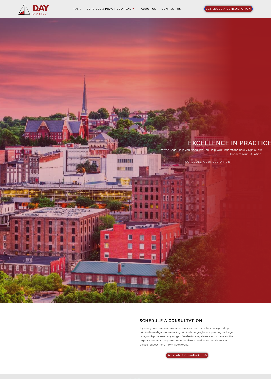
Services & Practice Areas (111, 9)
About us (148, 9)
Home (77, 9)
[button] (228, 9)
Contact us (171, 9)
